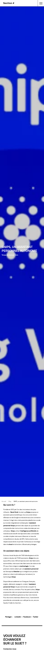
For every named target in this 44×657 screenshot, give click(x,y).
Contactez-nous (9, 649)
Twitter (35, 617)
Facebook (27, 617)
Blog (10, 501)
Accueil (4, 501)
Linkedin (17, 617)
